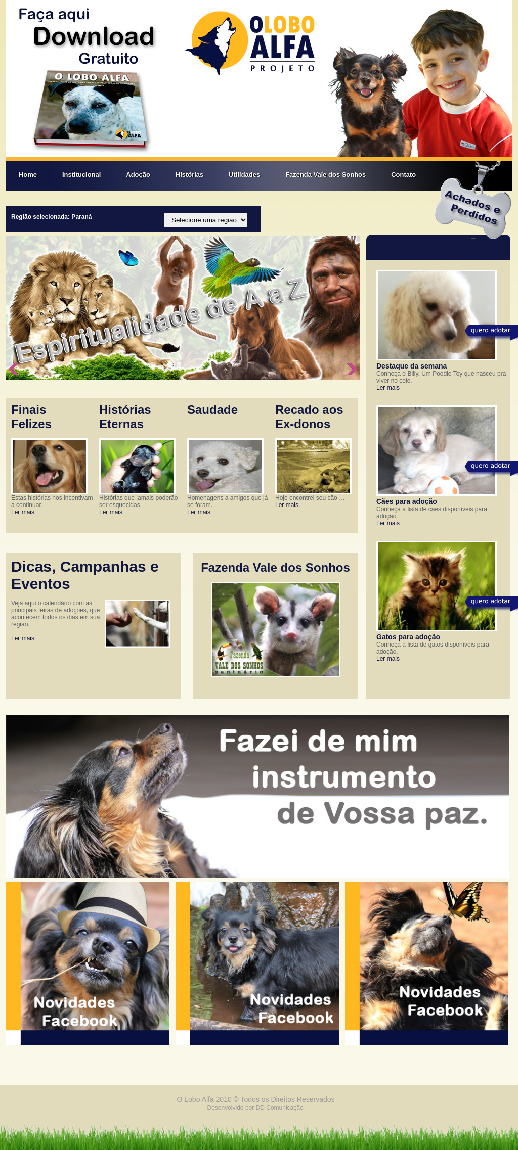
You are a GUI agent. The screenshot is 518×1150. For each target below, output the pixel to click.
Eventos (40, 583)
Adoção (138, 174)
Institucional (81, 174)
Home (28, 174)
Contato (403, 174)
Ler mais (22, 512)
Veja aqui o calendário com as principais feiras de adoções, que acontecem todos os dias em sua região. (55, 614)
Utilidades (244, 174)
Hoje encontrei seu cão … (310, 497)
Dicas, (35, 566)
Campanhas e (109, 566)
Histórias (189, 174)
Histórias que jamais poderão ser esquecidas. (138, 501)
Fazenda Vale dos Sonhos (325, 174)
